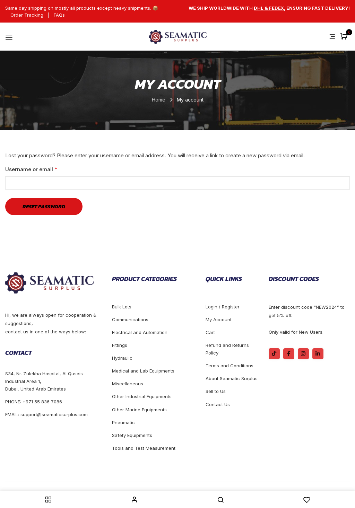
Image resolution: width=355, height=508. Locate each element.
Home (158, 100)
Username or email (42, 169)
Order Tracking (26, 15)
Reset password (44, 206)
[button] (345, 37)
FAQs (59, 15)
